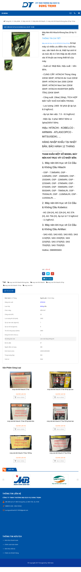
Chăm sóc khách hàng (12, 558)
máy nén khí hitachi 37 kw (20, 389)
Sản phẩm (17, 21)
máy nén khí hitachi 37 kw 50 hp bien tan (60, 423)
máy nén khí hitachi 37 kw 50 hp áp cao (60, 389)
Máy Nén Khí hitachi (39, 21)
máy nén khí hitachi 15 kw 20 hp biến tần (20, 423)
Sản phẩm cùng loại (12, 368)
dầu (45, 306)
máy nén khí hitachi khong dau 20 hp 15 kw (19, 27)
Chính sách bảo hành (11, 549)
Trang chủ (7, 21)
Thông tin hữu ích (12, 541)
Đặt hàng (47, 279)
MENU (5, 13)
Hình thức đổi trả (10, 554)
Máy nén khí (26, 21)
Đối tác (11, 474)
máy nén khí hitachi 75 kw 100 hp (21, 456)
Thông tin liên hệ (12, 499)
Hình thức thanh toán (11, 545)
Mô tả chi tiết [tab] (9, 291)
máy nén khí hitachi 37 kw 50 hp (60, 456)
